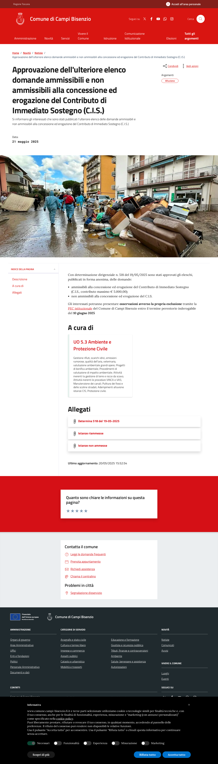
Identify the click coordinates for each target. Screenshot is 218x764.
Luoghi (165, 673)
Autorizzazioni (119, 667)
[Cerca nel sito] (201, 19)
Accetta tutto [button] (176, 754)
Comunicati (167, 645)
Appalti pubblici (69, 656)
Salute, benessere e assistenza (128, 661)
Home (15, 53)
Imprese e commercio (73, 651)
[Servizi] (65, 38)
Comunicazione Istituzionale (135, 36)
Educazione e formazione (125, 640)
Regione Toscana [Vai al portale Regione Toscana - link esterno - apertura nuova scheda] (21, 4)
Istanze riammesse (90, 433)
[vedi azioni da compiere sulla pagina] (189, 66)
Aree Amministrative (22, 645)
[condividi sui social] (170, 66)
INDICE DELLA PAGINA (33, 269)
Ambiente (116, 656)
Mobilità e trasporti (71, 667)
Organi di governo (20, 640)
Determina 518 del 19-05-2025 (98, 421)
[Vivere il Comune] (87, 36)
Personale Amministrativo (25, 667)
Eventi (165, 679)
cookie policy (64, 718)
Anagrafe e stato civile (73, 640)
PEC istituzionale (80, 308)
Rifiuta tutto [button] (147, 754)
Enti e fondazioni (19, 656)
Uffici (13, 651)
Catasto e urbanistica (72, 661)
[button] (189, 705)
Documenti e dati (19, 672)
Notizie (39, 53)
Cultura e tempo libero (73, 645)
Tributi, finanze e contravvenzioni (129, 651)
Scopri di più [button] (41, 754)
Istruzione (110, 38)
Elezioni (171, 38)
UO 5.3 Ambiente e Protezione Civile (92, 345)
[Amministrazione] (25, 38)
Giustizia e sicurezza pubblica (127, 645)
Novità (27, 53)
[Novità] (48, 38)
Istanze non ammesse (92, 445)
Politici (14, 661)
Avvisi (164, 651)
